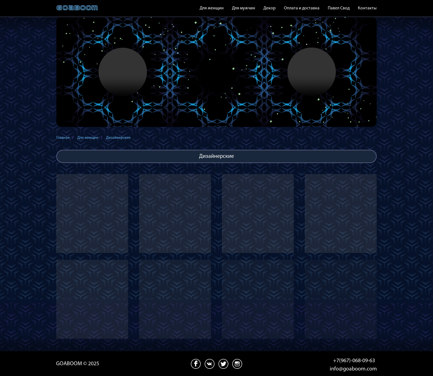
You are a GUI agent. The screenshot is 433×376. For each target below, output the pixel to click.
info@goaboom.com (353, 369)
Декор (269, 8)
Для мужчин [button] (243, 8)
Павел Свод (339, 8)
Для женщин (87, 138)
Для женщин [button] (212, 8)
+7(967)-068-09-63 (354, 361)
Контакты (367, 8)
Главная (63, 138)
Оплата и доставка (302, 8)
